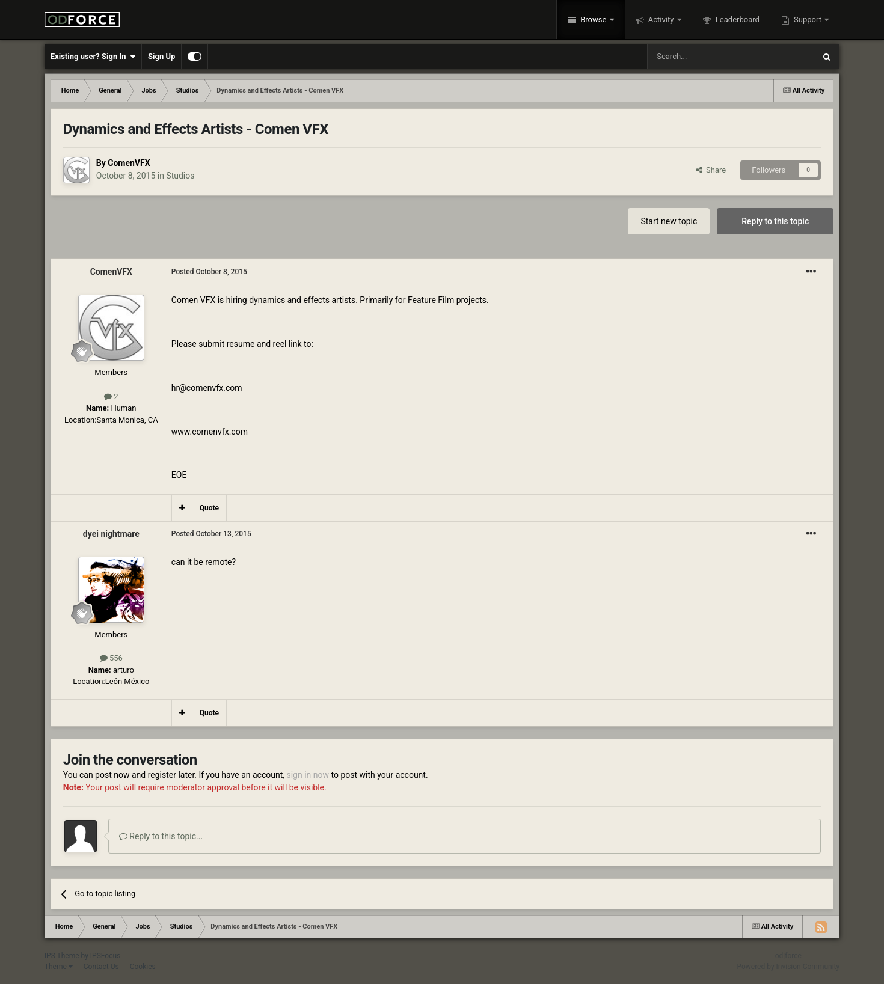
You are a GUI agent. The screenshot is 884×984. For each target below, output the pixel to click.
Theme (59, 966)
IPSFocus (105, 956)
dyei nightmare (111, 534)
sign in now (307, 775)
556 (111, 657)
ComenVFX (129, 163)
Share (711, 169)
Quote (209, 508)
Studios (180, 175)
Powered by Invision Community (788, 966)
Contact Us (101, 966)
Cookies (143, 966)
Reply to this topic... (161, 836)
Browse (594, 19)
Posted (209, 271)
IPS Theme (62, 956)
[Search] (702, 56)
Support (807, 19)
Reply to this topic (775, 221)
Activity (661, 19)
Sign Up (161, 56)
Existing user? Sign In (93, 56)
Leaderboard (737, 19)
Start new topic (668, 221)
